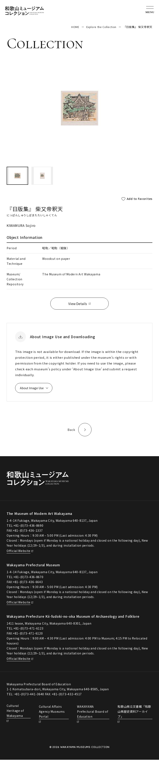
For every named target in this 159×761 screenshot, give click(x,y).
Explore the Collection (101, 27)
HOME (75, 27)
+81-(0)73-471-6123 (28, 629)
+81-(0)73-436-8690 (28, 527)
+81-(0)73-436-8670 (28, 578)
